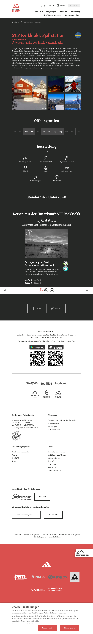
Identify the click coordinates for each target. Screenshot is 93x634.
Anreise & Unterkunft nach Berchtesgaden (62, 420)
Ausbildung (75, 11)
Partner (14, 455)
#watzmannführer (72, 15)
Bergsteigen (51, 11)
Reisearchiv (52, 467)
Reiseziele (51, 461)
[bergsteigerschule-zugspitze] (46, 397)
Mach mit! (42, 497)
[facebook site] (61, 385)
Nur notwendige (47, 628)
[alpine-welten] (35, 397)
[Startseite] (16, 7)
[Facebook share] (36, 308)
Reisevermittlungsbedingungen (69, 534)
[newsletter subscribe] (53, 515)
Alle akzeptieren (69, 628)
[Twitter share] (56, 308)
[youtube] (46, 385)
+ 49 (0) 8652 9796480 (23, 422)
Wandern (39, 11)
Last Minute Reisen (54, 470)
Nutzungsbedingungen (31, 534)
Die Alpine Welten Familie (20, 452)
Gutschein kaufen (54, 429)
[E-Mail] (26, 515)
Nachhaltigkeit (53, 426)
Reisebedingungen (40, 537)
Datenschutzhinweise (49, 534)
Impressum (17, 534)
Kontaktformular (53, 423)
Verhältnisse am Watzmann (57, 455)
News (14, 461)
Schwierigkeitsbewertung (56, 452)
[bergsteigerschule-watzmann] (58, 397)
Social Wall (15, 458)
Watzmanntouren (54, 458)
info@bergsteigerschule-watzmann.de (25, 427)
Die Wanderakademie (52, 15)
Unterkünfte (15, 22)
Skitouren (63, 11)
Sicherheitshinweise (55, 537)
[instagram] (32, 385)
